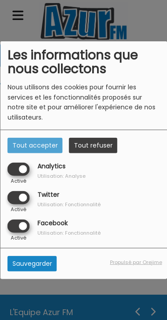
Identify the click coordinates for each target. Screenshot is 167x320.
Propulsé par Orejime (136, 262)
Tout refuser (93, 144)
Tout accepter (35, 144)
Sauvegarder (32, 263)
